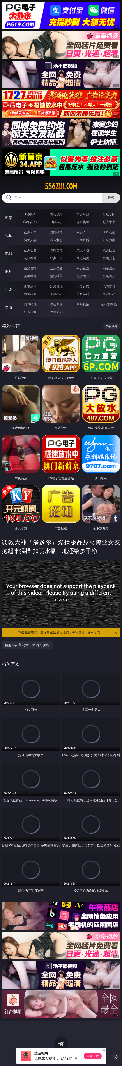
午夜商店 (56, 304)
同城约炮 (30, 304)
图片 (8, 271)
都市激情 (30, 286)
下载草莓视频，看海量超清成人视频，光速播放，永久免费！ (68, 632)
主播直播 (82, 240)
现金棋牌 (82, 222)
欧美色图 (82, 268)
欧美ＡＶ (82, 232)
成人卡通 (82, 250)
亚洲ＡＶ (30, 232)
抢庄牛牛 (109, 222)
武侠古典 (109, 286)
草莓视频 (82, 304)
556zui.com (61, 186)
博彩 (8, 217)
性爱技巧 (109, 294)
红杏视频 (30, 312)
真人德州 (56, 214)
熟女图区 (82, 276)
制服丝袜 (30, 258)
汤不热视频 (109, 304)
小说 (8, 289)
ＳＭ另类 (109, 240)
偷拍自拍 (56, 250)
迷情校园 (30, 294)
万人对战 (82, 214)
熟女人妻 (30, 240)
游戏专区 (109, 214)
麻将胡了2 (30, 222)
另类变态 (109, 258)
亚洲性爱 (30, 250)
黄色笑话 (82, 294)
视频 (8, 235)
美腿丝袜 (30, 276)
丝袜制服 (56, 240)
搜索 (111, 198)
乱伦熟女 (82, 258)
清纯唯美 (56, 276)
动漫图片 (109, 268)
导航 (8, 307)
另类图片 (109, 276)
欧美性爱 (109, 250)
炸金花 (56, 222)
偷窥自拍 (30, 268)
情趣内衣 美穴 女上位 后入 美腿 (27, 645)
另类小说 (56, 294)
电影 (8, 253)
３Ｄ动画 (109, 232)
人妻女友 (82, 286)
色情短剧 (56, 312)
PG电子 (30, 214)
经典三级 (56, 258)
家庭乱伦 (56, 286)
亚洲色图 (56, 268)
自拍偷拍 (56, 232)
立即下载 (92, 1056)
